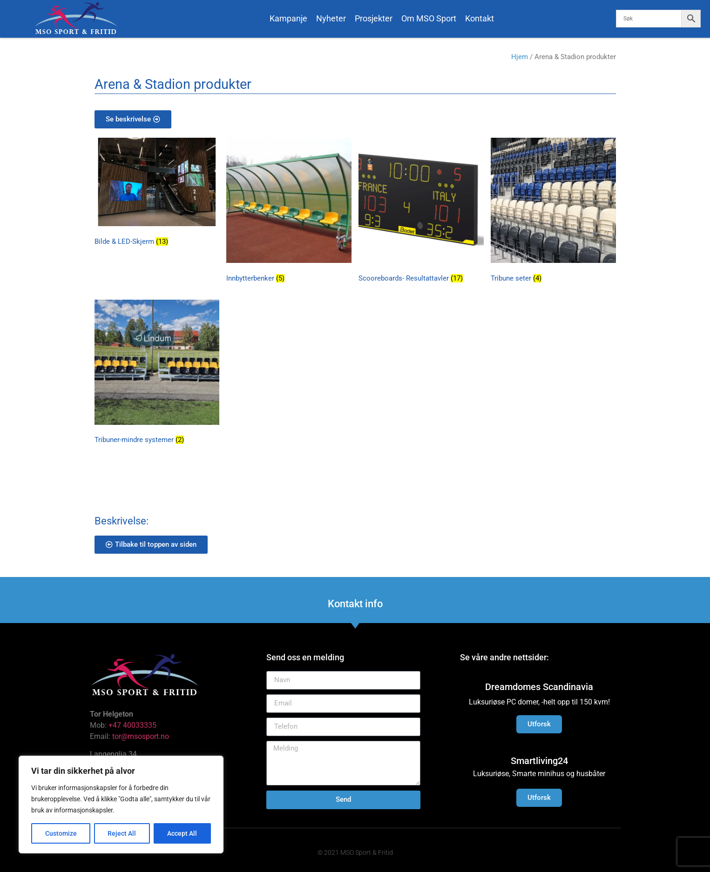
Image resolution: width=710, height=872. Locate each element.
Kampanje (288, 18)
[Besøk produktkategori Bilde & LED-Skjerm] (157, 193)
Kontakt (479, 18)
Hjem (519, 57)
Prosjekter (373, 18)
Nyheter (331, 18)
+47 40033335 (132, 725)
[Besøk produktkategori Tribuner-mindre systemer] (157, 374)
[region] (121, 804)
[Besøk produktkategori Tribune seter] (553, 212)
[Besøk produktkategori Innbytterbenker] (289, 212)
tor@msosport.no (141, 736)
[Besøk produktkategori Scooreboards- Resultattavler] (421, 212)
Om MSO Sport (428, 18)
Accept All (182, 833)
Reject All (122, 833)
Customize (61, 833)
